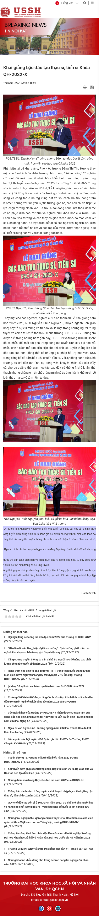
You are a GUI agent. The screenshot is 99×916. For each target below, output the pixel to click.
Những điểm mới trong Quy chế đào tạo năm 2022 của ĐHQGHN (45, 780)
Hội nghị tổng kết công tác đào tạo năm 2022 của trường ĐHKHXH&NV (49, 637)
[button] (64, 3)
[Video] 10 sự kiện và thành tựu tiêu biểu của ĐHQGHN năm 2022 (46, 686)
